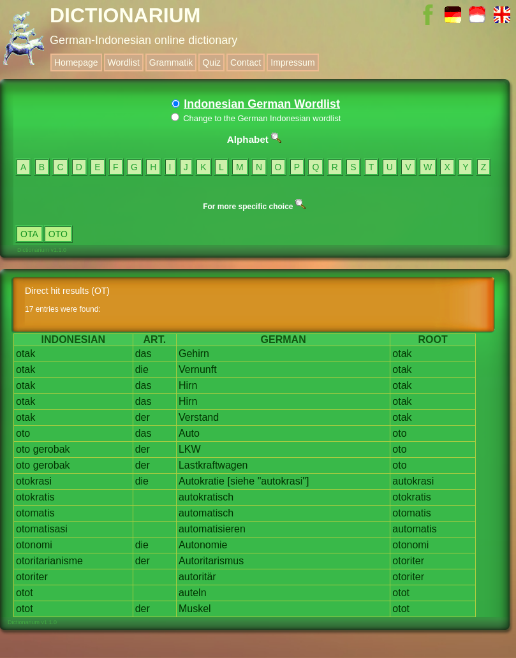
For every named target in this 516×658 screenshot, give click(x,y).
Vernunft (198, 369)
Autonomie (203, 544)
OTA (29, 234)
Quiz (211, 62)
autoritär (197, 576)
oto (23, 433)
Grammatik (171, 62)
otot (24, 592)
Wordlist (124, 62)
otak (25, 353)
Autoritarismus (211, 560)
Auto (189, 433)
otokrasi (34, 481)
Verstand (199, 417)
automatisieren (212, 528)
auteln (193, 592)
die (142, 369)
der (142, 417)
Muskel (195, 608)
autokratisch (206, 497)
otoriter (408, 560)
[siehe (240, 481)
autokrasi (413, 481)
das (143, 353)
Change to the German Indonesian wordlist (256, 118)
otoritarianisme (49, 560)
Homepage (76, 62)
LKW (190, 449)
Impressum (292, 62)
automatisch (206, 513)
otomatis (35, 513)
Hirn (188, 385)
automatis (414, 528)
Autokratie (202, 481)
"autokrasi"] (283, 481)
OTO (58, 234)
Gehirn (194, 353)
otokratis (35, 497)
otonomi (34, 544)
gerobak (51, 449)
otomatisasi (42, 528)
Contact (245, 62)
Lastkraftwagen (213, 465)
